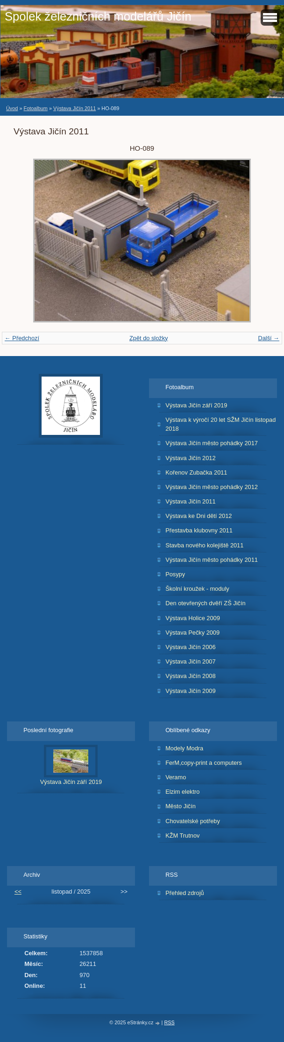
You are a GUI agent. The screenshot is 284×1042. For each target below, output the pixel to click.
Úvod (12, 108)
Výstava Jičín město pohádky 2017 (211, 443)
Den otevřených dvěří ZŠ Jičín (205, 603)
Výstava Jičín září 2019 (196, 405)
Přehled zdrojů (184, 892)
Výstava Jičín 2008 (190, 675)
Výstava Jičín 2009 (190, 690)
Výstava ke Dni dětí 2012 (198, 515)
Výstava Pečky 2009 (192, 632)
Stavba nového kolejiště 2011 (204, 545)
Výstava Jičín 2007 (190, 661)
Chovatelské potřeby (192, 821)
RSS (169, 1022)
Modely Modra (184, 748)
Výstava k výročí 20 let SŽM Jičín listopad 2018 (220, 424)
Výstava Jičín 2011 (74, 108)
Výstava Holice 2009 (192, 618)
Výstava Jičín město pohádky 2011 (211, 559)
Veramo (175, 777)
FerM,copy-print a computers (203, 762)
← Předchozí (22, 338)
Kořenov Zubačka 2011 (196, 472)
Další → (268, 338)
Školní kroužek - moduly (197, 588)
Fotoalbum (35, 108)
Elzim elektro (182, 791)
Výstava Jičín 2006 (190, 646)
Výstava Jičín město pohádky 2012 (211, 486)
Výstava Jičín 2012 (190, 458)
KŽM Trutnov (182, 835)
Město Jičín (180, 806)
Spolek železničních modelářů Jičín (98, 16)
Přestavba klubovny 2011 (199, 530)
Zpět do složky (148, 338)
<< (17, 891)
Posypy (175, 574)
